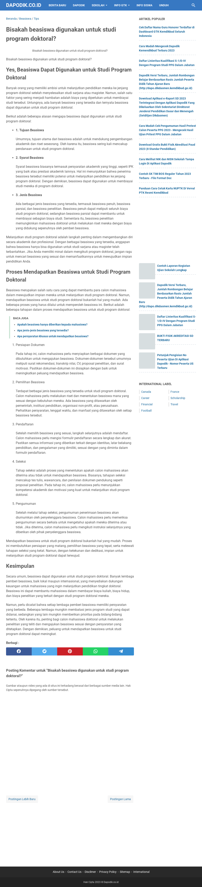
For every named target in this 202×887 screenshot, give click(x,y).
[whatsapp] (95, 651)
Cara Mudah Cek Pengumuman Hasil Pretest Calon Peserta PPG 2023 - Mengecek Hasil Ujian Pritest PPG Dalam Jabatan (167, 130)
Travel (174, 404)
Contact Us (74, 871)
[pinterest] (70, 651)
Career (145, 398)
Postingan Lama (120, 799)
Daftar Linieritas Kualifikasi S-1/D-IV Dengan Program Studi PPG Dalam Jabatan (176, 321)
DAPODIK (79, 5)
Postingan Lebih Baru (22, 799)
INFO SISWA (144, 5)
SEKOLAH (98, 5)
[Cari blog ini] (193, 5)
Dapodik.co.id (23, 5)
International (141, 871)
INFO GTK (120, 5)
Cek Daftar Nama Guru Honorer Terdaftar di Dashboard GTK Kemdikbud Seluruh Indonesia (167, 31)
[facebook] (19, 651)
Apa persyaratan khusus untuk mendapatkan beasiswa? (52, 336)
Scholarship (177, 398)
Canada (146, 391)
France (174, 391)
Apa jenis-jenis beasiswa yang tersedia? (43, 330)
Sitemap (125, 871)
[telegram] (121, 651)
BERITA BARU (57, 5)
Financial (147, 404)
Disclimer (90, 871)
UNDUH (164, 5)
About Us (58, 871)
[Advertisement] (70, 832)
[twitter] (44, 651)
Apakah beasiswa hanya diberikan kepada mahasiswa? (52, 324)
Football (146, 410)
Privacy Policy (108, 871)
